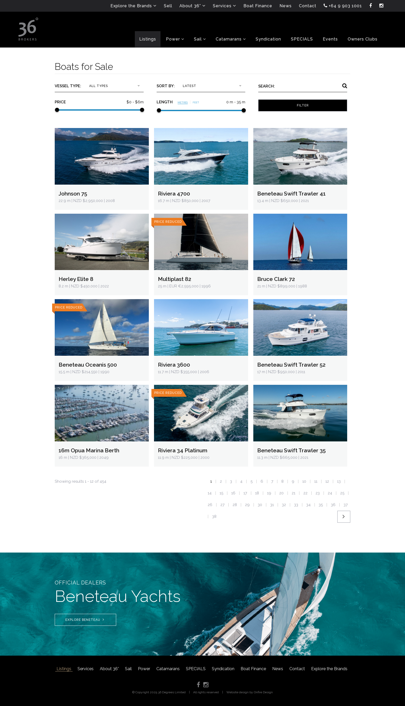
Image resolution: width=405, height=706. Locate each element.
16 (233, 493)
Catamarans (168, 668)
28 (235, 504)
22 (305, 493)
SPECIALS (196, 668)
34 (308, 504)
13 (339, 481)
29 (247, 504)
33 (296, 504)
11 (315, 481)
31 (272, 504)
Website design (237, 692)
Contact (297, 668)
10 (304, 481)
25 (342, 493)
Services (86, 668)
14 (210, 493)
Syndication (223, 668)
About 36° (109, 668)
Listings (64, 668)
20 (281, 493)
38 (214, 516)
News (277, 668)
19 (269, 493)
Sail (128, 668)
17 (245, 493)
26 (210, 504)
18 (257, 493)
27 (222, 504)
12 (327, 481)
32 (284, 504)
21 (293, 493)
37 (346, 504)
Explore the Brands (329, 668)
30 (260, 504)
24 (330, 493)
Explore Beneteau (84, 620)
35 (321, 504)
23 (318, 493)
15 (221, 493)
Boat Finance (253, 668)
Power (144, 668)
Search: (266, 86)
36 (333, 504)
